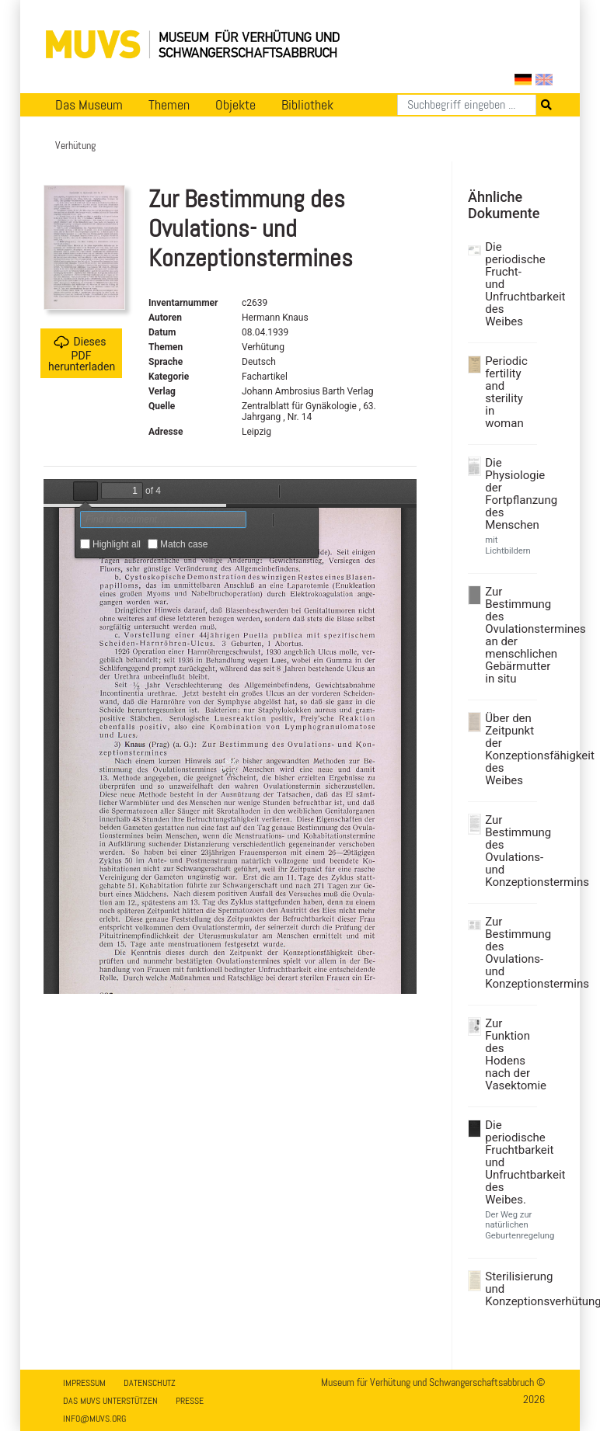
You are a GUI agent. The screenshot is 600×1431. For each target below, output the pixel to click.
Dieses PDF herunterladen (81, 354)
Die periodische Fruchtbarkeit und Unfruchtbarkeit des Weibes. (509, 1162)
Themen (169, 105)
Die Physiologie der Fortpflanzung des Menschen (509, 494)
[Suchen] (466, 105)
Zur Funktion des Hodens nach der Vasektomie (509, 1054)
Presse (190, 1401)
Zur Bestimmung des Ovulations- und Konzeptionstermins (509, 851)
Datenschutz (150, 1383)
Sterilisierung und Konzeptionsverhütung (509, 1289)
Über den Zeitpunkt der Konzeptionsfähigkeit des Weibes (509, 749)
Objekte (235, 105)
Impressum (84, 1383)
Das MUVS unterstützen (110, 1401)
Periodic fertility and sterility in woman (506, 392)
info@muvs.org (94, 1418)
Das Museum (89, 105)
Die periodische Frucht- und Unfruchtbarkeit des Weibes (509, 284)
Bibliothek (307, 105)
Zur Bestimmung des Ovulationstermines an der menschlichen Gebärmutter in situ (509, 635)
